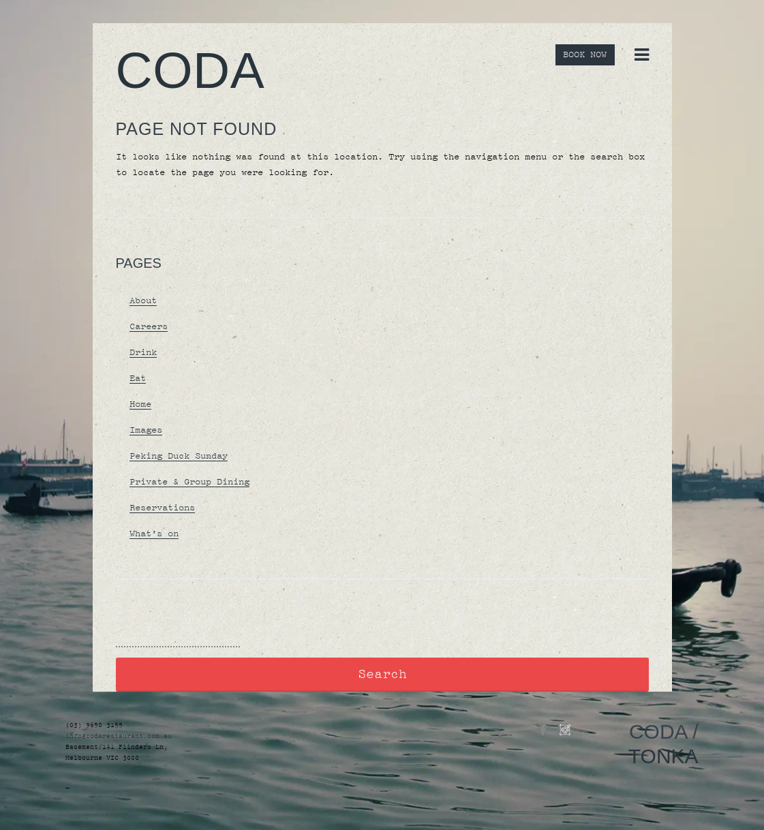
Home (140, 404)
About (143, 300)
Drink (143, 352)
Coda (190, 70)
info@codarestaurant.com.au (118, 736)
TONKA (663, 756)
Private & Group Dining (189, 482)
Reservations (162, 507)
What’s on (154, 533)
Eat (137, 378)
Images (145, 430)
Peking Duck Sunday (178, 456)
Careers (148, 326)
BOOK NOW (585, 55)
